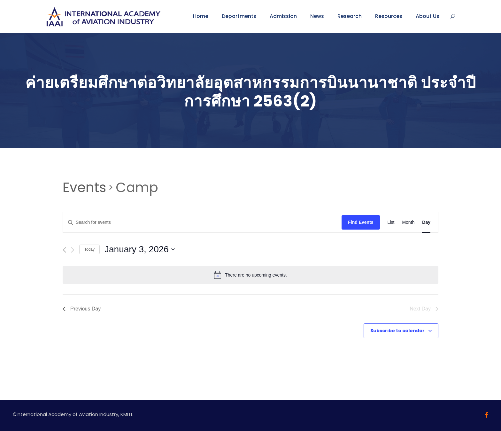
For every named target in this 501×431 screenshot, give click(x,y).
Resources (388, 16)
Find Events (360, 222)
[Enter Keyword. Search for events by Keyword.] (202, 222)
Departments (239, 16)
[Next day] (72, 250)
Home (200, 16)
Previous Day (82, 308)
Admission (283, 16)
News (317, 16)
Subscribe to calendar (397, 330)
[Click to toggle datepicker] (139, 249)
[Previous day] (64, 250)
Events (84, 187)
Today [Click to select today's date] (89, 249)
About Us (427, 16)
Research (349, 16)
